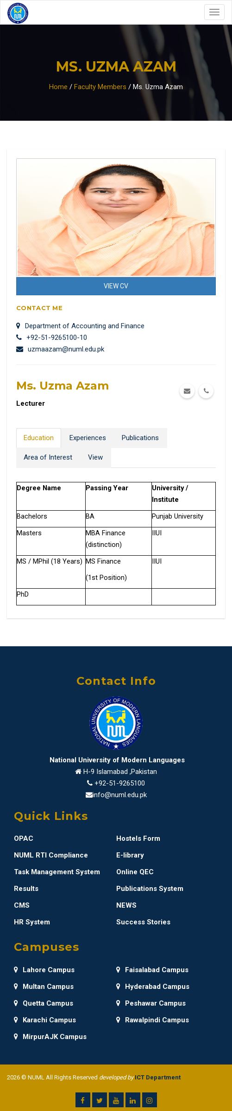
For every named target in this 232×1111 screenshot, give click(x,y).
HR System (32, 922)
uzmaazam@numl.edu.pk (60, 349)
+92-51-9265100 (119, 783)
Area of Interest (48, 457)
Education (39, 438)
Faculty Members (100, 87)
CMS (22, 905)
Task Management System (57, 872)
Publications (140, 438)
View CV (116, 286)
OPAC (23, 838)
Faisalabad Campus (152, 970)
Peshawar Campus (151, 1003)
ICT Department (158, 1077)
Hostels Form (138, 838)
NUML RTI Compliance (51, 855)
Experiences (87, 438)
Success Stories (143, 922)
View (95, 457)
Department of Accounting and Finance (80, 326)
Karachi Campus (45, 1020)
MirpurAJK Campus (50, 1037)
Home (58, 87)
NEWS (126, 905)
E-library (130, 855)
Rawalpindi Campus (152, 1020)
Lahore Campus (44, 970)
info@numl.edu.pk (120, 795)
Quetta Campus (43, 1003)
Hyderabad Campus (152, 986)
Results (26, 888)
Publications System (149, 888)
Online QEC (135, 872)
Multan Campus (44, 986)
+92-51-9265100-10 (51, 337)
